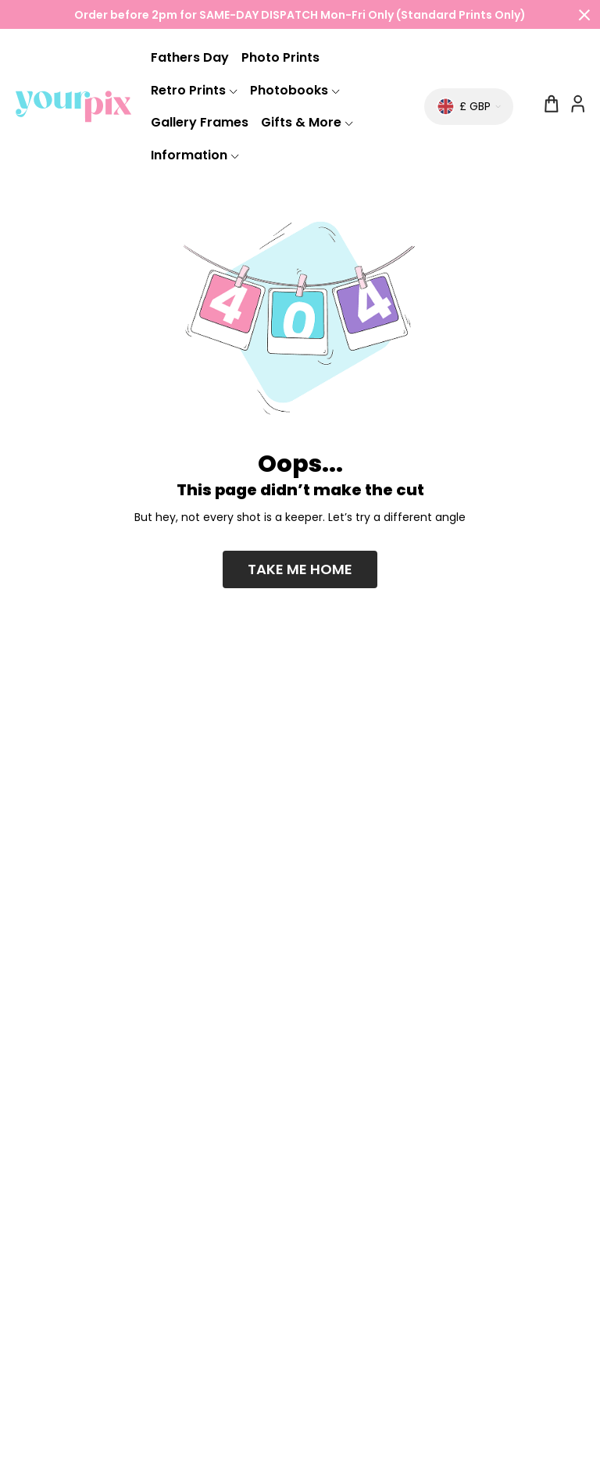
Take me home (300, 569)
